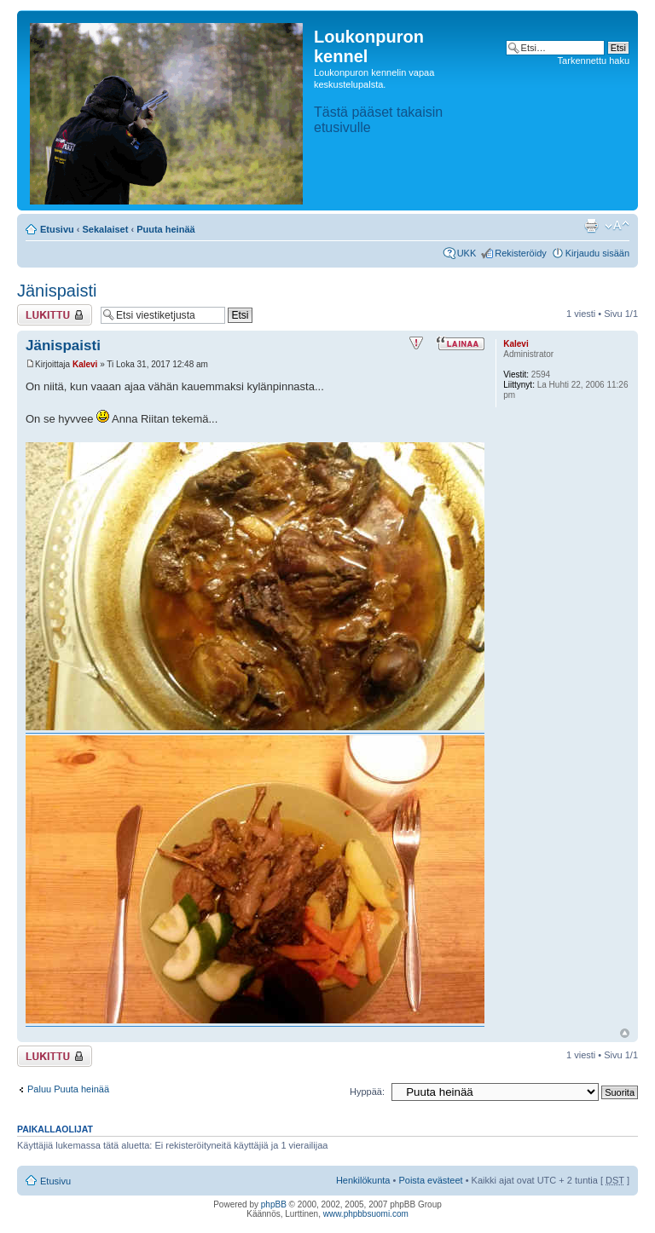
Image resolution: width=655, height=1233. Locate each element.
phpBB (274, 1204)
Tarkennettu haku (593, 60)
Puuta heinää (165, 229)
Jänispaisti (56, 290)
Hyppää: (367, 1091)
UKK (467, 253)
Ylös (624, 1033)
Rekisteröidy (521, 253)
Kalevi (84, 364)
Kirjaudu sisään (597, 253)
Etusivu (57, 229)
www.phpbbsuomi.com (366, 1214)
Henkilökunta (363, 1180)
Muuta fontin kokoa (617, 225)
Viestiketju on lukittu (54, 315)
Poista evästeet (430, 1180)
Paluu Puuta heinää (68, 1089)
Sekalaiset (106, 229)
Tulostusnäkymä (591, 225)
